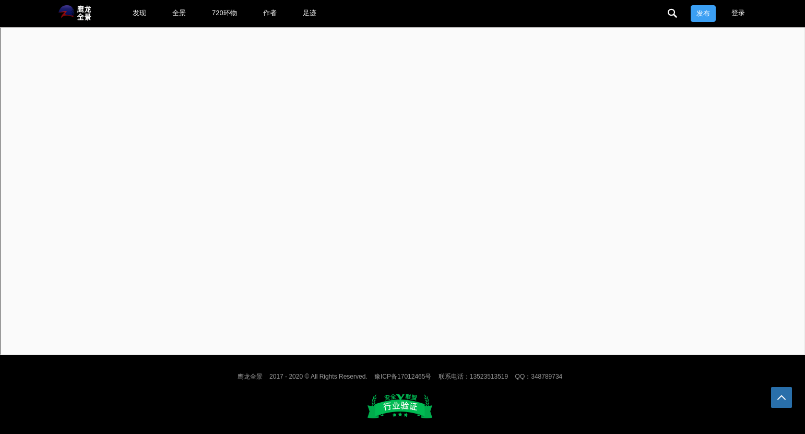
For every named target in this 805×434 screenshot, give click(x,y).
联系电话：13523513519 (473, 376)
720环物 (224, 13)
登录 (738, 13)
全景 (179, 13)
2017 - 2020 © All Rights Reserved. (318, 376)
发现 (139, 13)
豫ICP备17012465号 (402, 376)
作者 (270, 13)
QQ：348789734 (539, 376)
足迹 (309, 13)
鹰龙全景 (250, 376)
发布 (703, 13)
